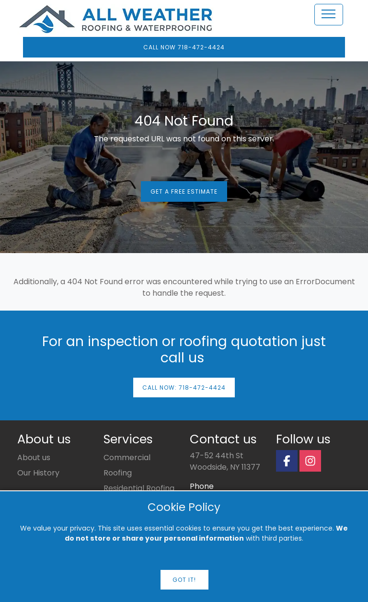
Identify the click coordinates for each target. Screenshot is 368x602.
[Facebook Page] (287, 461)
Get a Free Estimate (184, 191)
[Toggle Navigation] (329, 16)
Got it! (184, 580)
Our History (38, 472)
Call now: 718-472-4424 (184, 387)
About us (33, 457)
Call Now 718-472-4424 (184, 47)
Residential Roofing (139, 488)
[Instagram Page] (310, 461)
